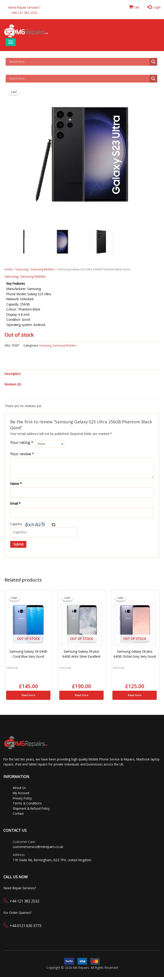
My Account (21, 793)
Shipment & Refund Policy (31, 808)
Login (154, 7)
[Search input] (78, 62)
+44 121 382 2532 (24, 901)
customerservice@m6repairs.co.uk (38, 847)
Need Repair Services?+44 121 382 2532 (24, 10)
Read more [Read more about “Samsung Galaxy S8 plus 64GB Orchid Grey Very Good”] (135, 695)
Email (15, 503)
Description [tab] (13, 374)
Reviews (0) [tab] (13, 384)
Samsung (21, 269)
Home (9, 269)
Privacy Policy (22, 798)
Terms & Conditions (27, 803)
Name (16, 483)
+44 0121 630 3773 (25, 925)
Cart (134, 7)
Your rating (21, 442)
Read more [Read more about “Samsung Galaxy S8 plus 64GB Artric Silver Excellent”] (81, 695)
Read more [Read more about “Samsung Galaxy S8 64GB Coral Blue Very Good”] (28, 695)
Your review (22, 453)
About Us (19, 788)
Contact (18, 813)
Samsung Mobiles (42, 269)
